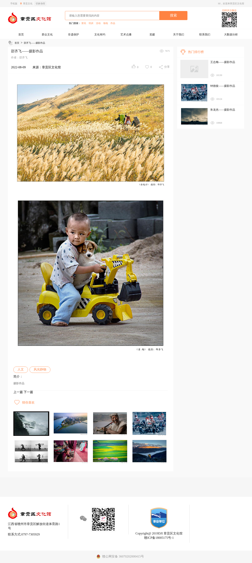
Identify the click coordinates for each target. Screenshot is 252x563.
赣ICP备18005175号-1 (159, 537)
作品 (112, 23)
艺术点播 (126, 34)
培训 (91, 23)
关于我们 (178, 34)
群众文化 (47, 34)
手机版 (13, 3)
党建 (152, 34)
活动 (98, 23)
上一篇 (18, 392)
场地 (105, 23)
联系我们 (204, 34)
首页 (21, 34)
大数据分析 (231, 34)
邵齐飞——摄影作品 (34, 43)
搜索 (173, 15)
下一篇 (28, 392)
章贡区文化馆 (51, 67)
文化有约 (99, 34)
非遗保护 (73, 34)
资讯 (83, 23)
